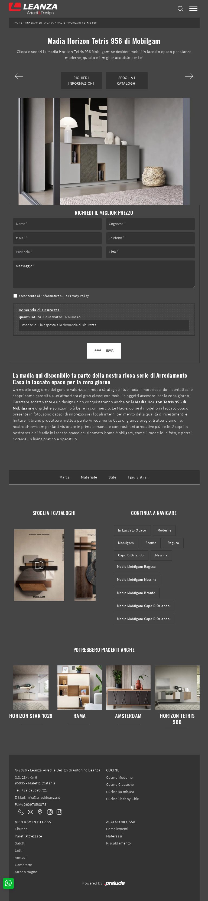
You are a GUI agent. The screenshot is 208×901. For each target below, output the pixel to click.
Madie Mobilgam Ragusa (136, 567)
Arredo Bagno (26, 871)
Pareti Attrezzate (28, 836)
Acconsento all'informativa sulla (54, 296)
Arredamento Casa (39, 22)
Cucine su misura (120, 791)
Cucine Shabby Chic (122, 798)
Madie (61, 22)
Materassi (114, 836)
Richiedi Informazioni (81, 80)
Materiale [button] (89, 477)
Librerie (21, 828)
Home (18, 22)
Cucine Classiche (120, 784)
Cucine (112, 770)
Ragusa (173, 543)
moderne (164, 530)
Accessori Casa (120, 821)
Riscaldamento (118, 843)
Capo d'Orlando (131, 555)
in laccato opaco (132, 530)
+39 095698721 (34, 790)
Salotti (20, 843)
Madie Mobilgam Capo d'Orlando (143, 606)
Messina (161, 555)
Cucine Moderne (119, 777)
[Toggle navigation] (193, 8)
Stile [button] (112, 477)
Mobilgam (126, 543)
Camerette (23, 864)
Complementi (117, 828)
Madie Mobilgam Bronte (136, 593)
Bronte (150, 543)
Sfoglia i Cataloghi (127, 80)
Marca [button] (65, 477)
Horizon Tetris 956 (82, 22)
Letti (18, 850)
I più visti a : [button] (138, 477)
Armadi (21, 857)
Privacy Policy (78, 296)
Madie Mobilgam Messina (137, 579)
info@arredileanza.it (43, 797)
